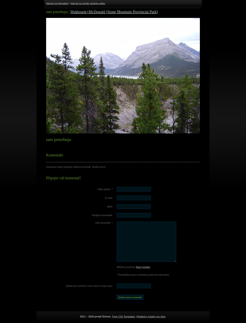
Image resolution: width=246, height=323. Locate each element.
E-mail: (109, 197)
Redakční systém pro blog (150, 316)
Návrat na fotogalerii (57, 3)
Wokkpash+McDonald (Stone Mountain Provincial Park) (114, 12)
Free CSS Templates (123, 316)
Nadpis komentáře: (102, 215)
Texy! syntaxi (143, 267)
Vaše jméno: (105, 189)
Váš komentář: (104, 222)
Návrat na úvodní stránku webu (88, 3)
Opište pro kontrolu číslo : (89, 285)
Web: (110, 206)
